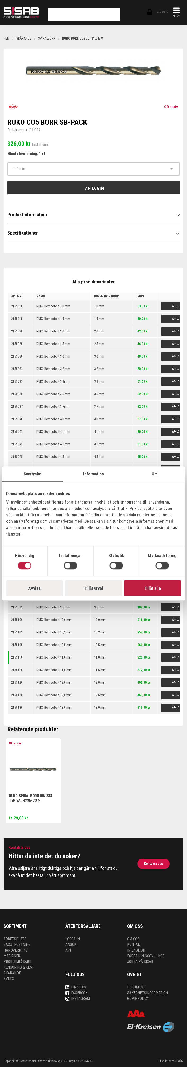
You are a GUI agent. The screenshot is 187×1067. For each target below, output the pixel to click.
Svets (9, 978)
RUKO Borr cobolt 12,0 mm (54, 682)
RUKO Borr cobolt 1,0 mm (53, 306)
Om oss (133, 939)
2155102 (17, 632)
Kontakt (134, 944)
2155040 (17, 419)
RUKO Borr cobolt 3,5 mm (53, 394)
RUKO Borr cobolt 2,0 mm (53, 331)
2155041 (17, 432)
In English (136, 950)
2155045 (17, 457)
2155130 (17, 707)
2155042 (17, 444)
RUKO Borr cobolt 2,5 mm (53, 344)
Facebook (76, 993)
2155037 (17, 406)
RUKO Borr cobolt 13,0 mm (54, 707)
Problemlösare (17, 961)
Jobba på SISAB (140, 961)
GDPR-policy (138, 998)
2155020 (17, 331)
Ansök (70, 944)
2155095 (17, 607)
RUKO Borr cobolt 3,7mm (52, 406)
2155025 (17, 344)
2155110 (17, 657)
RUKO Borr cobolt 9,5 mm (53, 607)
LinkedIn (75, 987)
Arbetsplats (15, 939)
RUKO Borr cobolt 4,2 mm (53, 444)
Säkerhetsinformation (147, 993)
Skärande (12, 973)
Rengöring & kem (18, 967)
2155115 (17, 670)
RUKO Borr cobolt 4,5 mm (53, 457)
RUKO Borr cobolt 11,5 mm (54, 670)
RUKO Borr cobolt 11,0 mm (54, 657)
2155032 (17, 369)
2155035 (17, 394)
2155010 (17, 306)
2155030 (17, 356)
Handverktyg (15, 950)
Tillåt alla (152, 588)
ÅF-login (149, 12)
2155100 (17, 620)
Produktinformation (27, 214)
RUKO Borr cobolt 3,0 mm (53, 356)
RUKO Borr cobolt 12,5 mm (54, 695)
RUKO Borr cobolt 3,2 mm (53, 369)
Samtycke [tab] (32, 473)
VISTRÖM (177, 1061)
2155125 (17, 695)
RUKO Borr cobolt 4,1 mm (53, 432)
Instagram (77, 998)
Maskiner (12, 956)
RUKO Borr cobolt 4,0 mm (53, 419)
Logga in (72, 939)
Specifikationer (22, 233)
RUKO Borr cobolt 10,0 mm (54, 620)
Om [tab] (154, 473)
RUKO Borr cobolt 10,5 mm (54, 645)
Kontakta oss (153, 864)
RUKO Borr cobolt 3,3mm (52, 381)
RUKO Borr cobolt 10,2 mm (54, 632)
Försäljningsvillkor (146, 956)
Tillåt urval (93, 588)
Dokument (136, 987)
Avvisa (34, 588)
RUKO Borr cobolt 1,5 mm (53, 319)
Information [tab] (93, 473)
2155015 (17, 319)
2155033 (17, 381)
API (68, 950)
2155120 (17, 682)
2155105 (17, 645)
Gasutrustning (17, 944)
